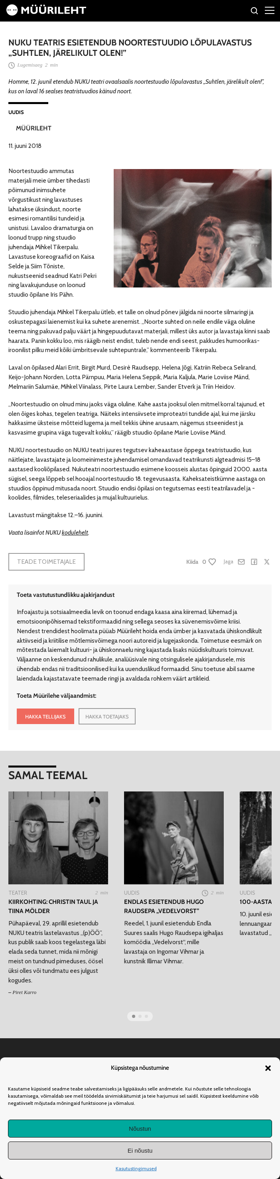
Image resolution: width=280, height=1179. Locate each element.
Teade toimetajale (46, 561)
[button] (268, 1068)
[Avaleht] (46, 13)
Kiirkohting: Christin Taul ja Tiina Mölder (53, 906)
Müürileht (33, 128)
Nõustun (140, 1128)
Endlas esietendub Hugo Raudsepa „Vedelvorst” (164, 906)
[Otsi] (254, 11)
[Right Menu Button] (269, 10)
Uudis (16, 112)
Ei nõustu (140, 1150)
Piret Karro (24, 992)
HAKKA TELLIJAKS (45, 716)
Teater (17, 893)
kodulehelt (75, 532)
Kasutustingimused (136, 1168)
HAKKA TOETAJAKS (107, 716)
